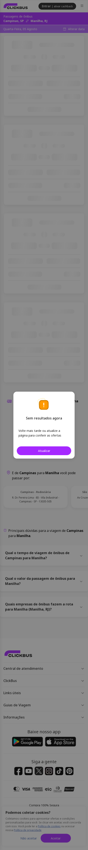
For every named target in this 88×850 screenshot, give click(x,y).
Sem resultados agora (44, 418)
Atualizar (44, 451)
